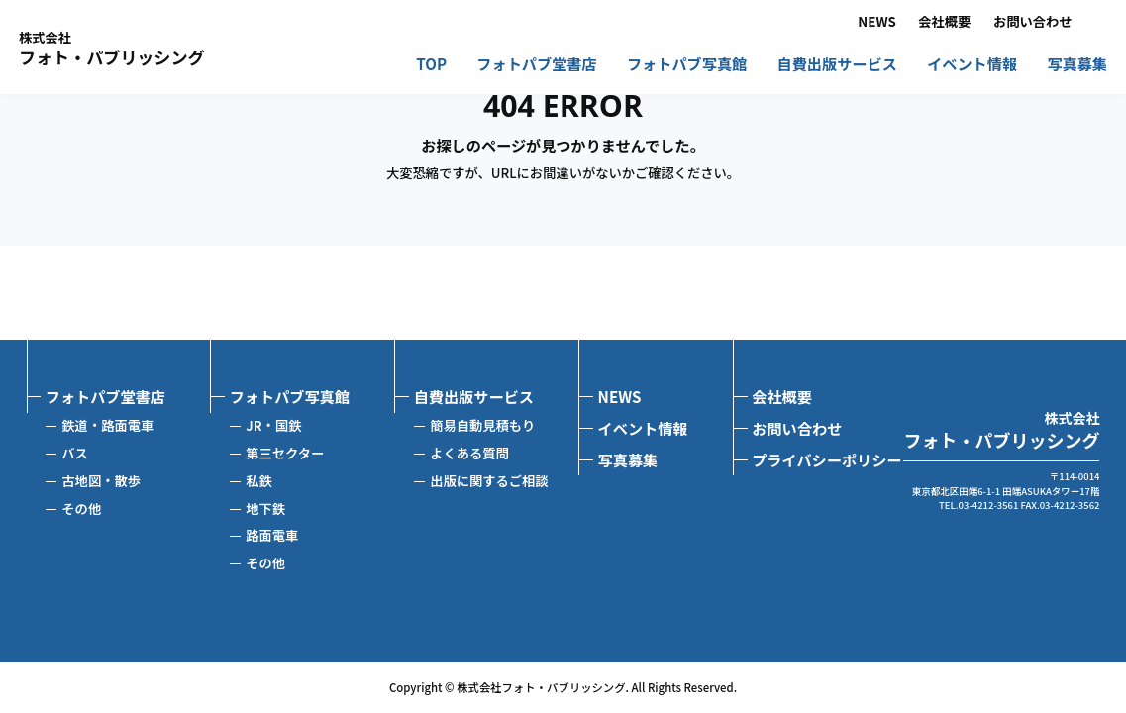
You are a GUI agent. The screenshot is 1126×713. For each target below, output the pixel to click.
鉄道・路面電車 (107, 425)
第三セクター (285, 453)
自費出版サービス (837, 65)
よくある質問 (469, 453)
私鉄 (259, 480)
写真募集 (1077, 65)
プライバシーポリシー (826, 459)
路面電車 (272, 535)
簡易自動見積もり (482, 425)
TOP (431, 65)
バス (74, 453)
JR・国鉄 (273, 425)
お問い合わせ (1033, 22)
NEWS (876, 22)
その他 (81, 508)
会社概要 (944, 22)
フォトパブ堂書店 (536, 65)
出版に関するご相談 (489, 480)
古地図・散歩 (101, 480)
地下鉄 (265, 508)
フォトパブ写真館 (687, 65)
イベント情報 (972, 65)
